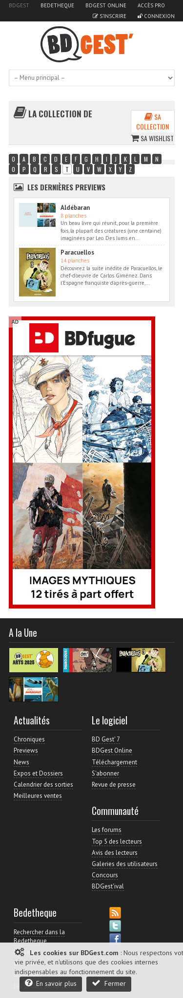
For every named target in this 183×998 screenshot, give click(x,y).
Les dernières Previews (66, 187)
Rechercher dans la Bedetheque (39, 936)
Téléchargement (114, 762)
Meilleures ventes (38, 796)
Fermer (109, 983)
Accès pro (151, 5)
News (21, 762)
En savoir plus (51, 983)
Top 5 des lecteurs (117, 841)
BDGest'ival (108, 886)
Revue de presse (114, 784)
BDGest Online (105, 5)
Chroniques (29, 739)
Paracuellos (77, 252)
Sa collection (152, 121)
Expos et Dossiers (38, 773)
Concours (105, 875)
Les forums (107, 830)
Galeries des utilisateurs (125, 864)
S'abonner (105, 773)
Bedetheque (57, 5)
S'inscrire (109, 16)
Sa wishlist (152, 138)
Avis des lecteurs (115, 853)
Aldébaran (75, 207)
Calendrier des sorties (43, 784)
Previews (26, 750)
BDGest (19, 5)
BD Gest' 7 (106, 739)
